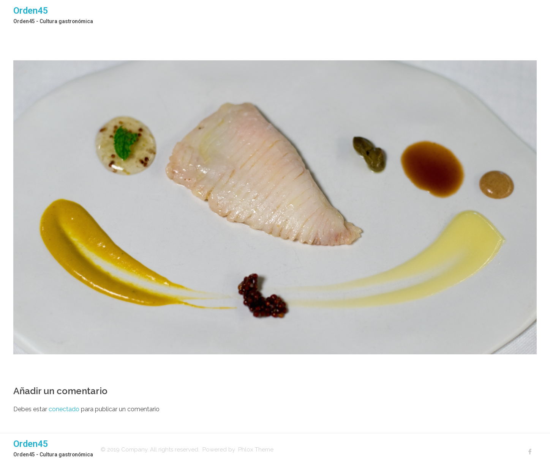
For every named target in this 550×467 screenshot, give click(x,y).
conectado (64, 409)
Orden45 (30, 10)
